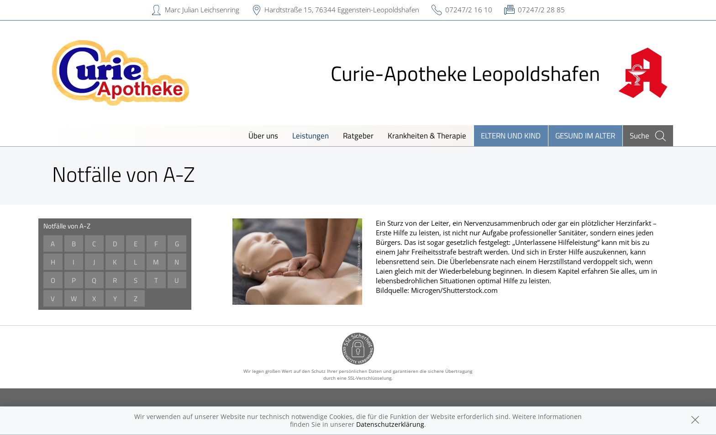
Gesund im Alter (585, 135)
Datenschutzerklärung (390, 424)
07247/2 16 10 (468, 9)
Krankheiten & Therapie (427, 135)
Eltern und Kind (511, 135)
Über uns (263, 135)
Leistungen (310, 135)
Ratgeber (358, 135)
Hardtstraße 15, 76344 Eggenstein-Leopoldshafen (341, 9)
